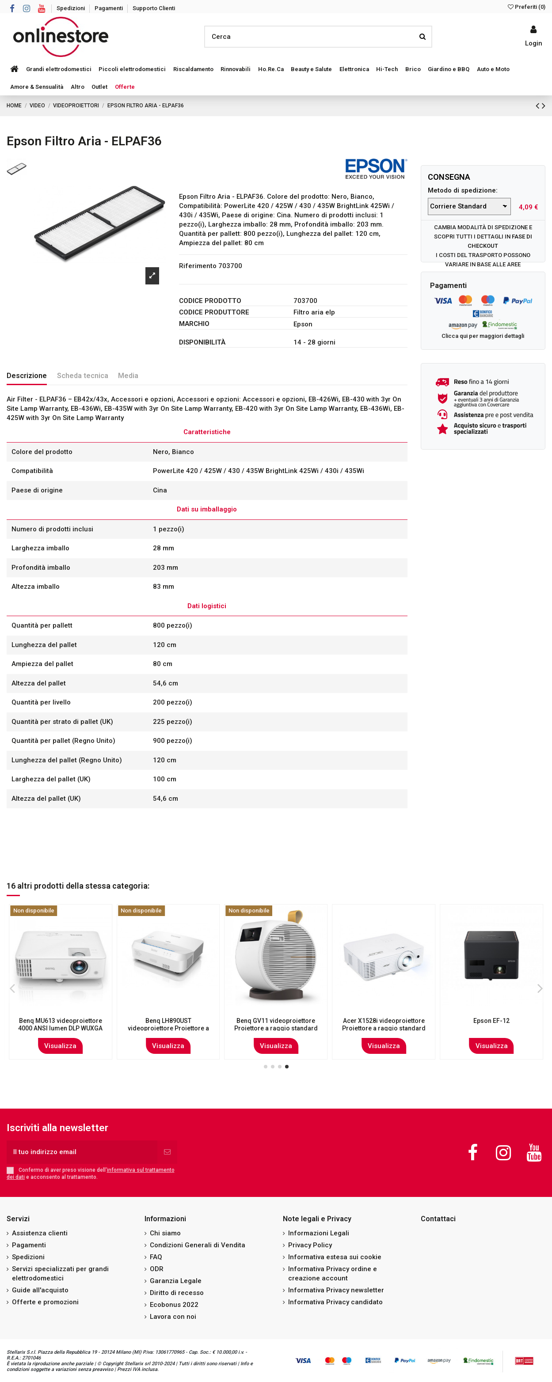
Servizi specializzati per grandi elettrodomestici (60, 1273)
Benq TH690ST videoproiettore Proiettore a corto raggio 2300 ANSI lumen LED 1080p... (383, 1028)
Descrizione (27, 375)
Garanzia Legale (176, 1281)
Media (128, 375)
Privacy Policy (310, 1245)
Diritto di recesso (177, 1293)
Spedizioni (71, 8)
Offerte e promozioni (45, 1302)
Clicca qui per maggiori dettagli (483, 336)
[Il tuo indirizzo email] (82, 1152)
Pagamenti (109, 8)
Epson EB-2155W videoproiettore (60, 1024)
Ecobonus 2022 (174, 1305)
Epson (302, 324)
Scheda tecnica (82, 375)
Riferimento (198, 266)
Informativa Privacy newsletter (336, 1290)
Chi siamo (165, 1233)
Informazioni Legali (318, 1233)
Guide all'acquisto (40, 1290)
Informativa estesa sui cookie (334, 1257)
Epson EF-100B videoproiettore (276, 1020)
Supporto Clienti (154, 8)
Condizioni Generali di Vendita (197, 1245)
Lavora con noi (173, 1317)
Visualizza (60, 1046)
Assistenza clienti (40, 1233)
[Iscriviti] (167, 1152)
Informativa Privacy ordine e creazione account (332, 1273)
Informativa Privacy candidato (335, 1302)
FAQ (156, 1257)
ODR (157, 1269)
